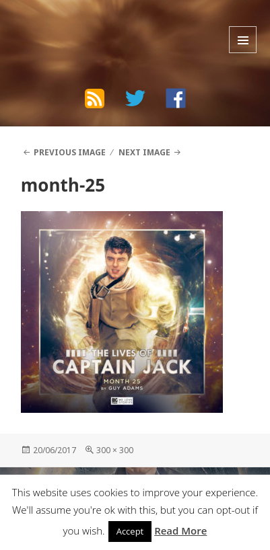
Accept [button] (130, 531)
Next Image (144, 152)
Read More (180, 530)
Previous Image (70, 152)
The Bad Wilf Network (95, 23)
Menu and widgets (243, 39)
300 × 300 (114, 450)
